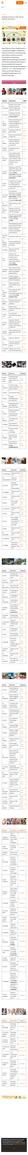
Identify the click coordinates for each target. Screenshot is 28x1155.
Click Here (22, 838)
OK (14, 1148)
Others (4, 14)
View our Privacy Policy (19, 1144)
